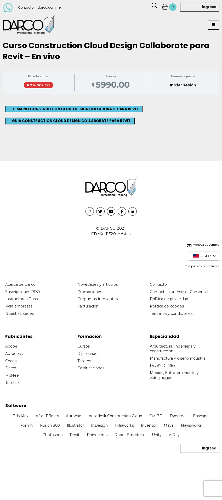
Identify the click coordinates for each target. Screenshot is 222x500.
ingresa (209, 6)
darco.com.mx (49, 7)
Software (15, 406)
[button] (213, 25)
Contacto (25, 7)
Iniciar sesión (183, 85)
